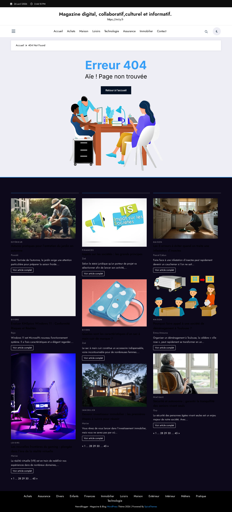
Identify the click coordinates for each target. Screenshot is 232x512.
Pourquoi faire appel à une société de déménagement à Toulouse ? (178, 325)
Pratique (158, 397)
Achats (71, 31)
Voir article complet (22, 270)
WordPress (112, 506)
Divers (15, 319)
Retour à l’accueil (116, 90)
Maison (83, 31)
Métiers (185, 496)
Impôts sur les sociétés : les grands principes (112, 254)
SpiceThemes (150, 506)
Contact (161, 31)
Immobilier (146, 31)
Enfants (74, 496)
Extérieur (16, 242)
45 (33, 478)
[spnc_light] (217, 31)
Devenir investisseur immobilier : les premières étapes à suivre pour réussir (113, 416)
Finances (88, 250)
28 (19, 478)
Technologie (111, 31)
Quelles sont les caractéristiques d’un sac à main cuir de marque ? (111, 336)
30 (27, 478)
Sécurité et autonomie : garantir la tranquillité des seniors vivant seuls (183, 403)
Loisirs (96, 31)
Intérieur (170, 496)
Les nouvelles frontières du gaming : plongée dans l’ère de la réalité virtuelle (41, 449)
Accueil (58, 31)
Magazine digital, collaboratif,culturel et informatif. (115, 13)
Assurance (129, 31)
